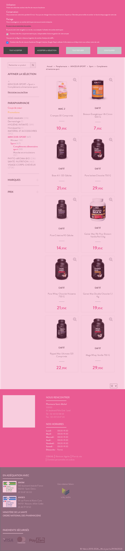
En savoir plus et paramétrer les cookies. (18, 26)
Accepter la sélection (47, 50)
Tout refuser (78, 50)
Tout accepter (15, 50)
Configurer (109, 50)
